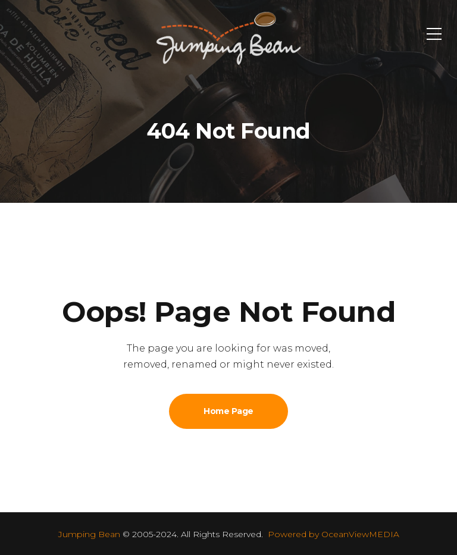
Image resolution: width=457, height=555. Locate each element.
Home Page (228, 411)
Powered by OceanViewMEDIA (333, 534)
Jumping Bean (89, 534)
